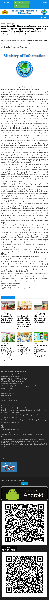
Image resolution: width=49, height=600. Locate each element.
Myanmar (5, 2)
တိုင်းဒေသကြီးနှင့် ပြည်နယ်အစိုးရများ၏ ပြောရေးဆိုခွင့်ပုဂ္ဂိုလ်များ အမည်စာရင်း (20, 386)
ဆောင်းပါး (3, 403)
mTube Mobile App (22, 6)
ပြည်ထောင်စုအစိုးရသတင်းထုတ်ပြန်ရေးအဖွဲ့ (11, 384)
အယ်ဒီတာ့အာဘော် (5, 405)
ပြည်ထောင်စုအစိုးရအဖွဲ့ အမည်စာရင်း (10, 374)
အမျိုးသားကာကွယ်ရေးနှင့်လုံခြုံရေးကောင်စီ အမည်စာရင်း (15, 371)
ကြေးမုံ (2, 427)
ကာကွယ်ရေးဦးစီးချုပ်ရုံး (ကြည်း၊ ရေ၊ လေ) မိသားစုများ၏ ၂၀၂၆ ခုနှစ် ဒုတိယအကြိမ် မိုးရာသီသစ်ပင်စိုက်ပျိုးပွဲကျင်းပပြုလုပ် (7, 318)
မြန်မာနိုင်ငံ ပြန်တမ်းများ (7, 388)
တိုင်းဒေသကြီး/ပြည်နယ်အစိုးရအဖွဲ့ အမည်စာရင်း (13, 381)
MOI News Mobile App (22, 2)
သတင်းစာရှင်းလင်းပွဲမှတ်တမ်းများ (9, 391)
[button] (24, 65)
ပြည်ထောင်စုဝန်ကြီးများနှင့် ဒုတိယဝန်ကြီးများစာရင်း (14, 379)
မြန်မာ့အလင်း (4, 425)
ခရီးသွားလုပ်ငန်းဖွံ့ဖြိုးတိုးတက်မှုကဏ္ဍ (10, 400)
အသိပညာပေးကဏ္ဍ (6, 398)
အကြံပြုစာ (24, 484)
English (45, 2)
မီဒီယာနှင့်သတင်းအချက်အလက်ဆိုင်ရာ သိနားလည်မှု (14, 408)
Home (3, 23)
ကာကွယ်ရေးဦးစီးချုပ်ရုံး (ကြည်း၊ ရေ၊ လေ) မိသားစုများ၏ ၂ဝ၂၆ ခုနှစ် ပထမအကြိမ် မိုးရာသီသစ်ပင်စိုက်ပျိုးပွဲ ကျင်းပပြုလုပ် (40, 318)
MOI (9, 480)
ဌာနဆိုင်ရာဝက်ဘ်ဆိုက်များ (7, 393)
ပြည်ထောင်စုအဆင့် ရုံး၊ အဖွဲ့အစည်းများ (10, 376)
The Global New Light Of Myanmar (10, 430)
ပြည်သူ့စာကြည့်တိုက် (6, 396)
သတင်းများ (10, 23)
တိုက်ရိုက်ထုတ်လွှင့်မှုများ (7, 432)
